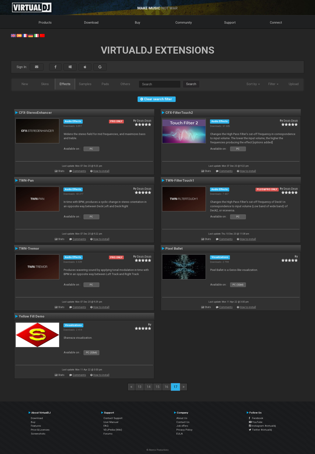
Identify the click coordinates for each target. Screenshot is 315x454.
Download (91, 22)
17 (175, 387)
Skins (45, 84)
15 (157, 387)
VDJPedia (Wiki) (112, 429)
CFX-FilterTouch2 (179, 113)
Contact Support (112, 418)
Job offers (182, 425)
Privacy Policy (184, 429)
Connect (276, 22)
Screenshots (38, 433)
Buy (137, 22)
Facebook (256, 418)
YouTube (255, 422)
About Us (181, 418)
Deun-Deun (144, 120)
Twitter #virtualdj (260, 429)
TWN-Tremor (29, 249)
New (25, 84)
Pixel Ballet (174, 249)
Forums (107, 433)
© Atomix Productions (158, 450)
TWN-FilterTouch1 (179, 180)
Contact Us (182, 422)
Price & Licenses (40, 429)
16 (166, 387)
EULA (179, 433)
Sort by (253, 84)
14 (148, 387)
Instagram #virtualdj (262, 425)
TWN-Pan (26, 180)
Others (125, 84)
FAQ (105, 425)
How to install (101, 171)
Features (36, 425)
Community (183, 22)
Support (230, 22)
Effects (65, 84)
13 (139, 387)
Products (45, 22)
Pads (105, 84)
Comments (79, 171)
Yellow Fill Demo (31, 316)
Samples (85, 84)
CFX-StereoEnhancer (35, 113)
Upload (294, 84)
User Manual (110, 422)
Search (191, 84)
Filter (273, 84)
